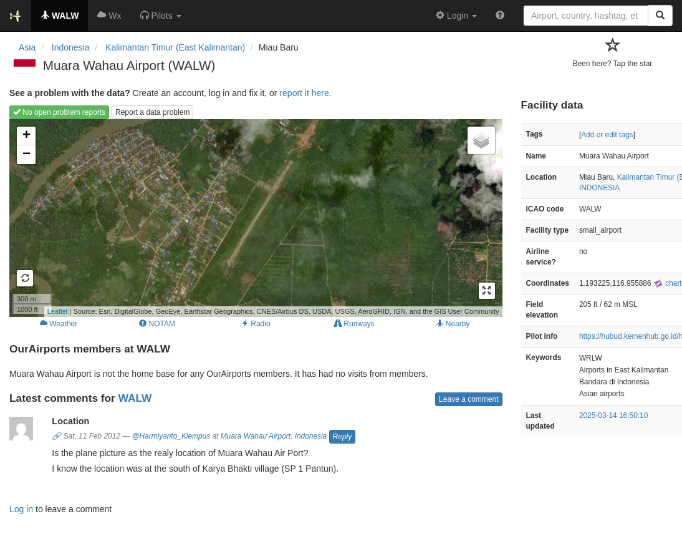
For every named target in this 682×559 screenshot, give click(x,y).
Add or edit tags (607, 134)
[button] (161, 15)
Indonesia (311, 436)
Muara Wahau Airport (256, 436)
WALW (135, 398)
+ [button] (26, 136)
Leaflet (57, 311)
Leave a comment (468, 399)
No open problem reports (59, 112)
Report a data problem (152, 112)
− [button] (26, 154)
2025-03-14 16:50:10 (613, 415)
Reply (342, 436)
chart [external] (667, 283)
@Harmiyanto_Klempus (171, 436)
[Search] (660, 15)
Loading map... (254, 217)
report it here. (305, 93)
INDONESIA (599, 187)
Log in (21, 509)
